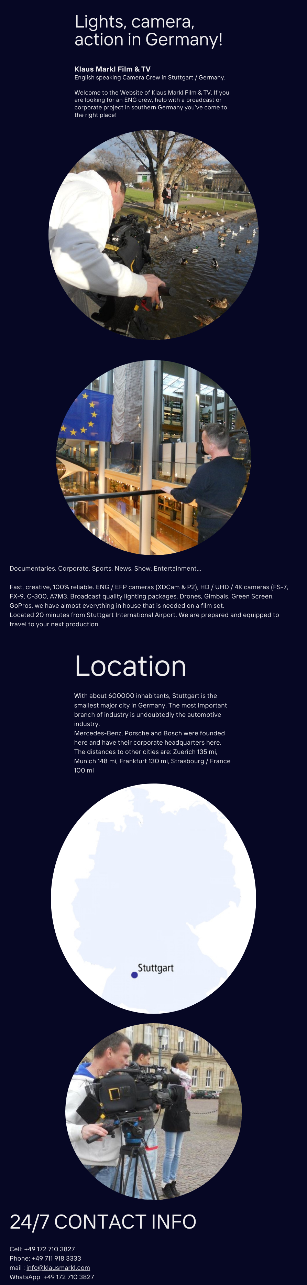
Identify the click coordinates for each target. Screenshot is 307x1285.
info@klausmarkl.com (58, 1267)
